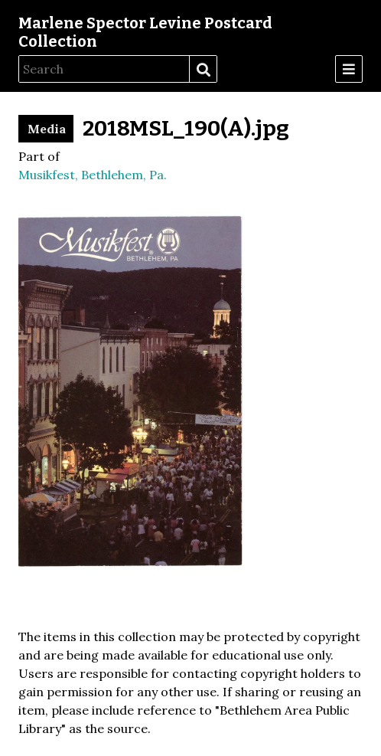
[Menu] (349, 69)
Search (203, 69)
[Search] (104, 69)
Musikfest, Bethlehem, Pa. (92, 174)
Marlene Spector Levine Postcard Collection (145, 32)
